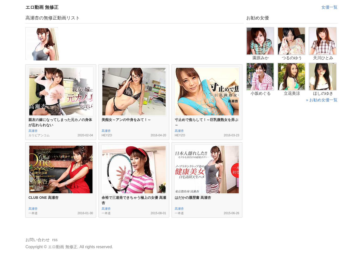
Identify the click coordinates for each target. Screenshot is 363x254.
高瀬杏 (33, 131)
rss (54, 240)
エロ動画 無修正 (41, 7)
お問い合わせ (37, 240)
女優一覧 (329, 7)
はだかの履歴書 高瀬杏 (193, 198)
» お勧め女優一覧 (322, 100)
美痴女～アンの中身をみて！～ (126, 120)
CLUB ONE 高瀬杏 (43, 198)
